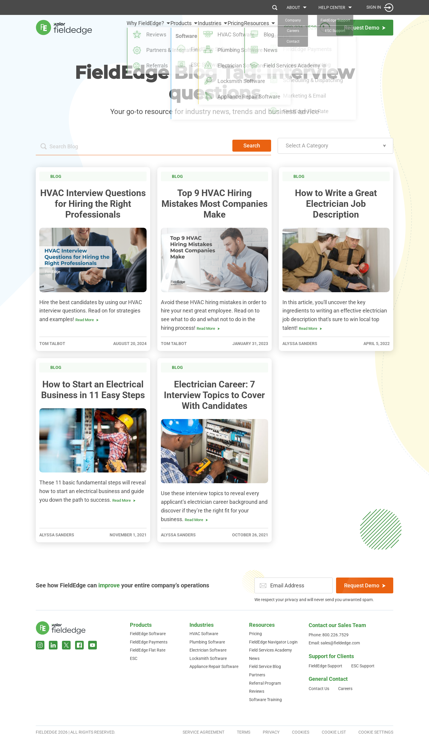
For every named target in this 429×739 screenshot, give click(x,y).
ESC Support (362, 665)
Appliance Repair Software (213, 666)
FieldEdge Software (148, 633)
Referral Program (265, 683)
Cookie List (334, 732)
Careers (345, 688)
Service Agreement (203, 732)
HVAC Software (203, 633)
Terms (243, 732)
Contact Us (319, 688)
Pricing (228, 27)
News (254, 658)
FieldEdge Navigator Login (273, 642)
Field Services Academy (270, 650)
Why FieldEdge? (117, 27)
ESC (133, 658)
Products (159, 27)
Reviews (256, 691)
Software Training (265, 699)
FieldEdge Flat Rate (147, 650)
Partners (257, 674)
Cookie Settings (375, 732)
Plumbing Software (207, 642)
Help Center (331, 7)
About (293, 7)
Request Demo (365, 585)
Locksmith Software (208, 658)
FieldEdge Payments (148, 642)
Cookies (300, 732)
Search (251, 145)
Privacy (271, 732)
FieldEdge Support (325, 665)
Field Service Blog (265, 666)
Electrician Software (207, 650)
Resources (256, 27)
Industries (195, 27)
